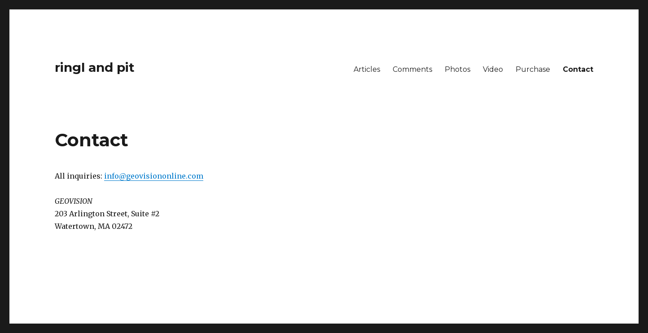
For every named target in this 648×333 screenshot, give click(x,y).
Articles (367, 69)
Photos (457, 69)
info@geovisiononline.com (153, 175)
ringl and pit (95, 67)
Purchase (533, 69)
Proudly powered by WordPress (146, 290)
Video (493, 69)
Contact (578, 69)
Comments (412, 69)
